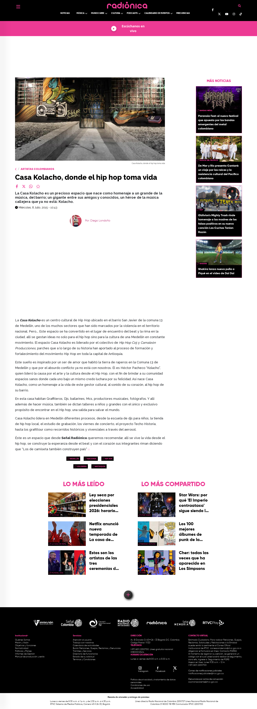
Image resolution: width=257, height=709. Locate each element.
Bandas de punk (148, 544)
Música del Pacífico (209, 160)
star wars (146, 515)
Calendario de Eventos (157, 13)
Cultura (115, 13)
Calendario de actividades (86, 646)
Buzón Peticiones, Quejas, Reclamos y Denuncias (97, 648)
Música (80, 13)
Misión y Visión (22, 643)
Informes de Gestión (25, 654)
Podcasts (132, 13)
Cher (143, 573)
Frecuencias (183, 13)
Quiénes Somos (22, 640)
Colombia (81, 466)
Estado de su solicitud (83, 657)
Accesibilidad (137, 688)
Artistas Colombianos (37, 169)
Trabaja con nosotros (83, 643)
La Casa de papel (59, 544)
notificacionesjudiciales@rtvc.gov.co (206, 674)
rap (201, 210)
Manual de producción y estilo (29, 657)
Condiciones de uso (140, 685)
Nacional (92, 458)
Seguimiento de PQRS (218, 660)
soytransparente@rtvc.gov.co (203, 682)
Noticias (65, 13)
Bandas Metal (206, 110)
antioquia (100, 466)
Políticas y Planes (23, 651)
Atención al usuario (82, 640)
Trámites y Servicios (82, 651)
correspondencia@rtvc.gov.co (224, 648)
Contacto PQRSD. (228, 651)
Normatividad (21, 648)
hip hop (108, 458)
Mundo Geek (97, 13)
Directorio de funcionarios (85, 654)
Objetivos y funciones (25, 646)
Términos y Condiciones (84, 660)
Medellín (74, 458)
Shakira (203, 264)
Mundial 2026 (57, 573)
